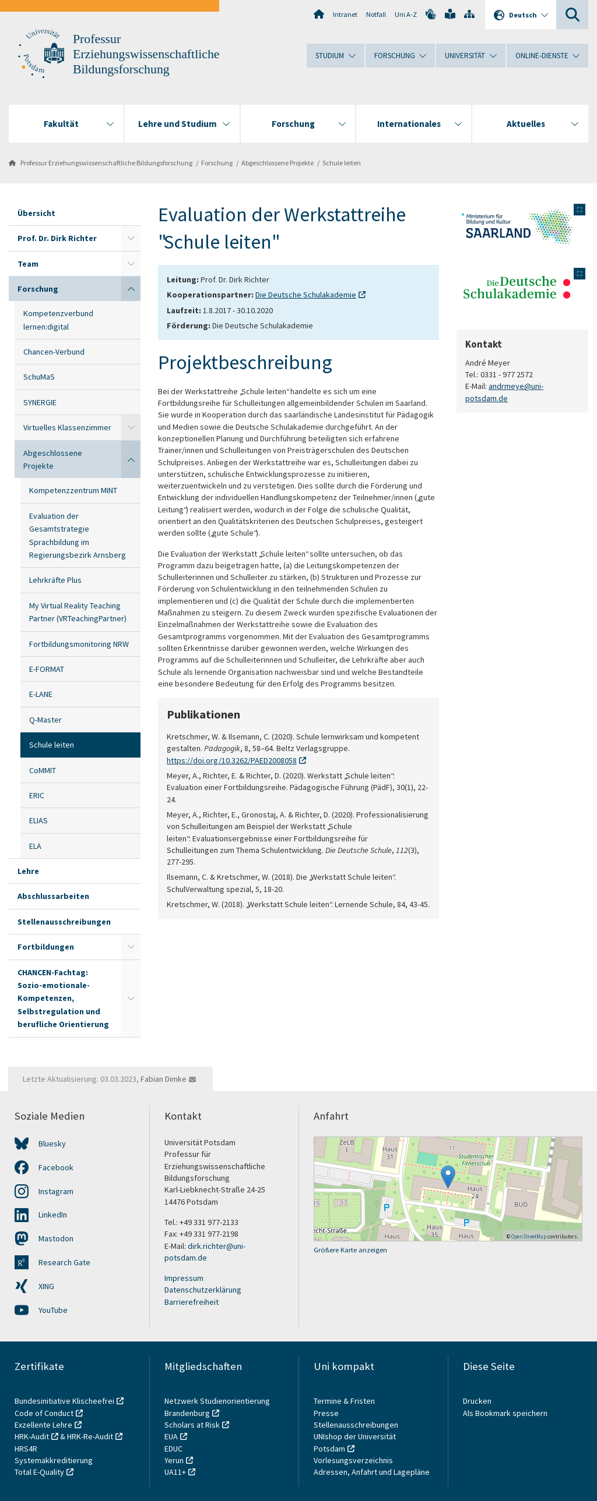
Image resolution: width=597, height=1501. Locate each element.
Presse (327, 1413)
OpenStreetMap (528, 1236)
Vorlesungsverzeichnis (354, 1460)
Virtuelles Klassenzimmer (67, 427)
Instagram (55, 1191)
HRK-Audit (32, 1436)
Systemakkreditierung (54, 1460)
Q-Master (45, 719)
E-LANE (40, 694)
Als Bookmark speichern (505, 1413)
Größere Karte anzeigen (350, 1249)
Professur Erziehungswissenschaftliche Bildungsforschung (146, 54)
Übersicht (36, 213)
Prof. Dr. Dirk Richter (57, 238)
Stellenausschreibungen (64, 921)
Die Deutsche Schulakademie (305, 294)
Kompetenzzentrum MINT (73, 490)
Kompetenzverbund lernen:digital (58, 319)
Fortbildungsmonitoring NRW (79, 644)
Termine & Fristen (345, 1401)
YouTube (53, 1310)
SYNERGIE (40, 402)
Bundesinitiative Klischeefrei (64, 1401)
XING (46, 1286)
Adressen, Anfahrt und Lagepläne (372, 1472)
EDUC (173, 1448)
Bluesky (52, 1143)
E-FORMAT (46, 669)
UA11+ (175, 1472)
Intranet (345, 14)
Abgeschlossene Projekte (277, 162)
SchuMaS (39, 376)
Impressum (183, 1278)
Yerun (174, 1460)
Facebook (55, 1167)
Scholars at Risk (192, 1424)
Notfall (376, 14)
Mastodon (55, 1238)
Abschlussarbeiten (53, 896)
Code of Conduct (44, 1413)
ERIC (36, 795)
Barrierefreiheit (191, 1302)
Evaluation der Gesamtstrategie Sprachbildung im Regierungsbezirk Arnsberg (77, 535)
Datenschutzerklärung (202, 1289)
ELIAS (38, 820)
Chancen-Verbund (54, 351)
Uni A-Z (406, 14)
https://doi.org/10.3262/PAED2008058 (232, 760)
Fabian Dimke (164, 1079)
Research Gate (64, 1262)
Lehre (28, 871)
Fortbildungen (45, 946)
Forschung (217, 162)
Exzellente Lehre (43, 1424)
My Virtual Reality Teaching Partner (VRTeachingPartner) (78, 612)
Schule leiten (341, 162)
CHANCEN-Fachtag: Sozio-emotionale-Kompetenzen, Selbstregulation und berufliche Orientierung (63, 998)
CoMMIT (42, 770)
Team (27, 264)
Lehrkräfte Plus (55, 580)
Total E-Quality (39, 1472)
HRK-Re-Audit (90, 1436)
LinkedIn (52, 1214)
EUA (171, 1436)
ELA (35, 846)
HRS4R (26, 1448)
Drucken (477, 1401)
